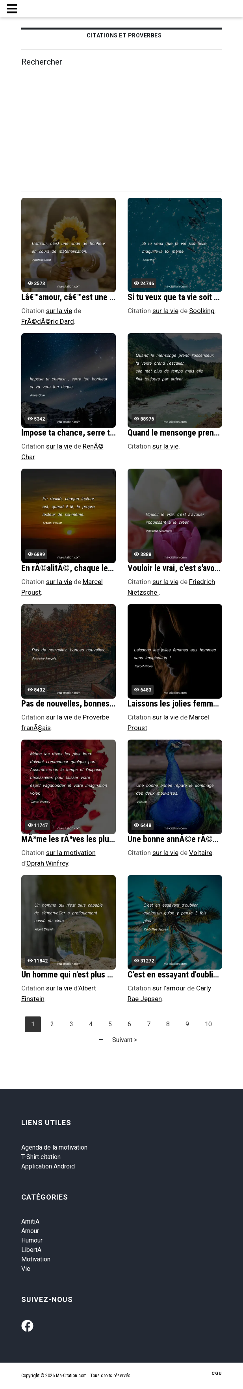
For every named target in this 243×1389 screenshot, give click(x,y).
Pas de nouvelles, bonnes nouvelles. (84, 703)
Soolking (202, 311)
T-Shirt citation (41, 1157)
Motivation (35, 1259)
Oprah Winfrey (47, 863)
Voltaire (200, 853)
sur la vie (59, 311)
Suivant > (124, 1040)
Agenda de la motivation (54, 1147)
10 (208, 1024)
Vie (25, 1268)
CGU (216, 1373)
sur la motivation (71, 853)
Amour (30, 1231)
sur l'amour (168, 988)
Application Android (48, 1166)
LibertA (31, 1250)
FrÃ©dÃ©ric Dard (47, 321)
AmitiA (30, 1221)
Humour (32, 1240)
